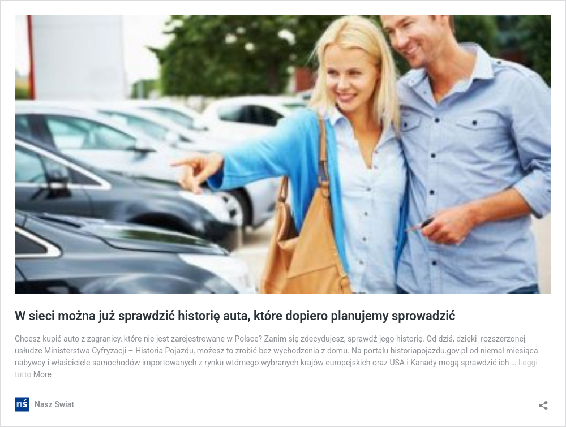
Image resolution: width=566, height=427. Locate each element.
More (42, 374)
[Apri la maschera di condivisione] (543, 402)
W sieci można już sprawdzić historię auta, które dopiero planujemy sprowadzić (235, 316)
